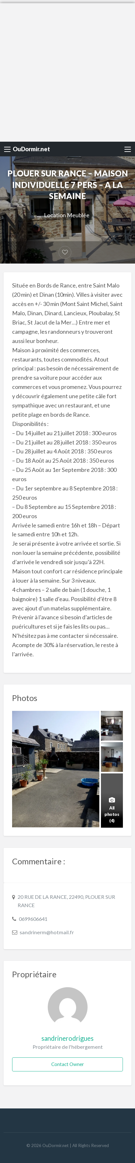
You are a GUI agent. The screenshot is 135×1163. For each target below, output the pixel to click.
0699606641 (33, 919)
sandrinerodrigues (67, 1038)
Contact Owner (67, 1064)
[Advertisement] (67, 70)
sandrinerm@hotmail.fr (47, 932)
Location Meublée (66, 215)
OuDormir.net (31, 149)
